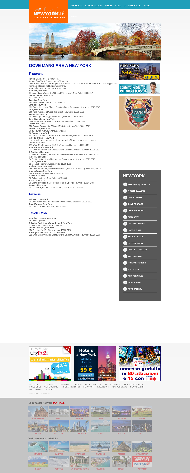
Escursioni (133, 269)
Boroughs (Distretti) (139, 184)
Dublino (100, 418)
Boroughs (77, 5)
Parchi (108, 5)
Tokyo (142, 433)
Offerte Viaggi (132, 5)
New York (59, 433)
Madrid (59, 418)
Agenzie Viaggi (135, 237)
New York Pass (135, 276)
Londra (79, 418)
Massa (121, 469)
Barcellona (38, 418)
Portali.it (60, 403)
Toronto (121, 433)
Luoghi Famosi (135, 197)
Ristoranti (133, 217)
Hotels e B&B (134, 230)
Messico (121, 454)
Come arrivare (135, 204)
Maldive (38, 454)
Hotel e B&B (35, 387)
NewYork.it (34, 384)
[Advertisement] (139, 150)
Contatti (50, 389)
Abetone (59, 469)
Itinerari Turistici (137, 263)
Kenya (38, 469)
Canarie (59, 454)
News (147, 5)
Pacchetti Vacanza (137, 250)
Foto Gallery (135, 289)
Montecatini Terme (80, 469)
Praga (38, 433)
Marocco (100, 454)
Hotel (74, 16)
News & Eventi (137, 387)
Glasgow (121, 418)
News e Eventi (135, 282)
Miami (100, 433)
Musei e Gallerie (136, 191)
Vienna (142, 418)
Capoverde (79, 454)
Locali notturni (136, 224)
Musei (118, 5)
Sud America (142, 454)
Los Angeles (80, 433)
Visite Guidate (135, 256)
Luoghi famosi (93, 5)
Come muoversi (136, 211)
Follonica (100, 469)
